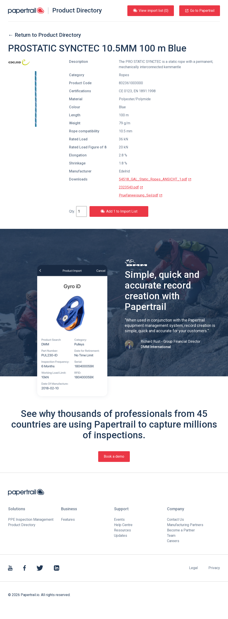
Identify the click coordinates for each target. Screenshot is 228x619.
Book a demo (114, 456)
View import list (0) (150, 10)
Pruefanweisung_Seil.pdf (141, 195)
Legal (193, 568)
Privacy (214, 568)
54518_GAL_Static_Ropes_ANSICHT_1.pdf (155, 179)
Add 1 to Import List (118, 211)
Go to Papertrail (199, 10)
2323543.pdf (131, 187)
